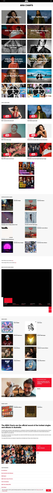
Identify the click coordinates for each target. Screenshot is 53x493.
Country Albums (17, 348)
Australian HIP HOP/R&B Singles (31, 224)
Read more (38, 388)
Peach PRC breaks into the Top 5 (7, 158)
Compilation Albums (18, 407)
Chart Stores (3, 487)
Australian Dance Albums (42, 242)
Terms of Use (39, 489)
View (38, 452)
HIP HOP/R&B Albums (18, 335)
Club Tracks (39, 322)
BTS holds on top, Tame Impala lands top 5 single (36, 158)
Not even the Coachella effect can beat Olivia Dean (37, 139)
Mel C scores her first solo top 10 (7, 120)
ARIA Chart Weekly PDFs (6, 484)
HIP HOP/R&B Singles (41, 335)
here (12, 260)
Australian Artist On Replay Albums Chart (9, 224)
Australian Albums (40, 200)
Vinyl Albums (39, 407)
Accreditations (4, 470)
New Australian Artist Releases (7, 473)
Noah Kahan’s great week (32, 120)
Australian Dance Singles (18, 242)
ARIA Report (3, 476)
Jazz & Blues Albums (41, 360)
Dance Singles (16, 322)
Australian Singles (17, 200)
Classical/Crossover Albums (42, 348)
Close (48, 490)
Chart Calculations (5, 481)
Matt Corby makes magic (6, 139)
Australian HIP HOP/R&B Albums (7, 239)
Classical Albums (17, 360)
